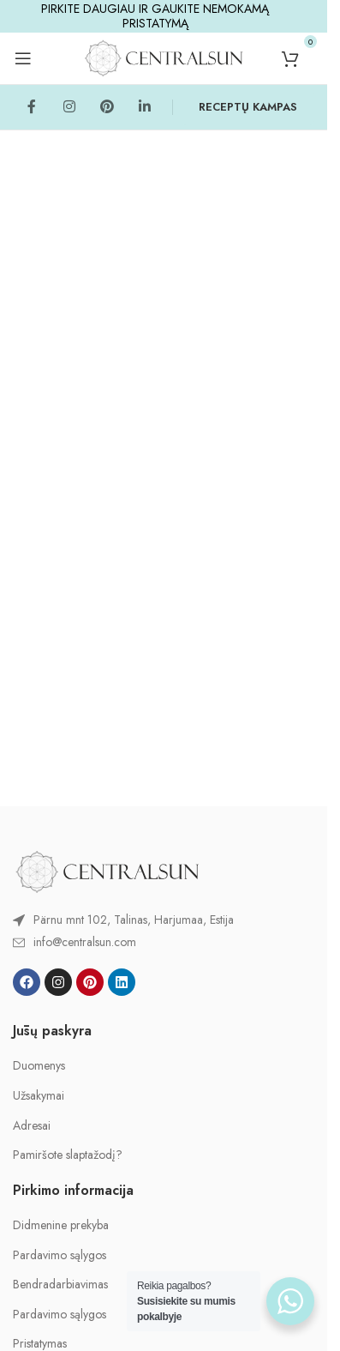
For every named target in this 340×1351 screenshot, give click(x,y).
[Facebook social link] (32, 107)
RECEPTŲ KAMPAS (248, 107)
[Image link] (107, 869)
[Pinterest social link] (107, 107)
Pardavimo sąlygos (59, 1255)
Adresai (32, 1126)
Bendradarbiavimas (60, 1284)
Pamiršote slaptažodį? (67, 1155)
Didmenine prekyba (61, 1225)
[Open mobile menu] (23, 58)
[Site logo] (163, 56)
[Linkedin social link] (145, 107)
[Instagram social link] (69, 107)
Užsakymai (38, 1096)
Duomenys (39, 1066)
